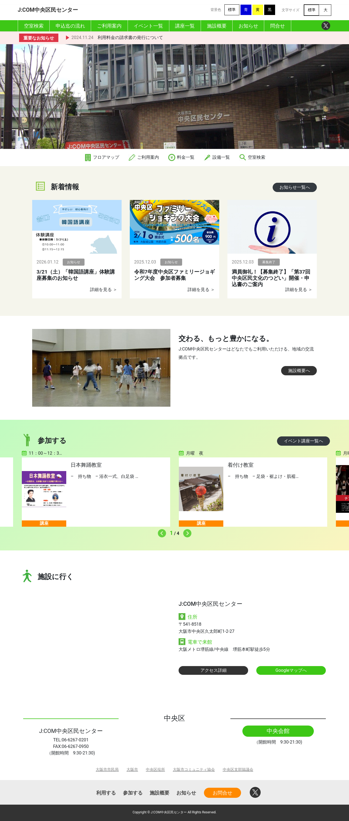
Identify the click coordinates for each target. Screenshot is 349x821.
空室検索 (252, 157)
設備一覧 (216, 157)
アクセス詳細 (213, 670)
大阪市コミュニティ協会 (194, 769)
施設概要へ (299, 370)
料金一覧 (181, 157)
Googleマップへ (291, 670)
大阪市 (132, 769)
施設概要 (159, 793)
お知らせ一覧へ (294, 187)
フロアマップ (101, 157)
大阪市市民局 (107, 769)
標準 (232, 9)
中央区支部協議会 (238, 769)
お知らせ (186, 793)
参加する (133, 793)
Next (186, 532)
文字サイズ (290, 10)
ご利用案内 (143, 157)
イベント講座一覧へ (303, 441)
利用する (106, 793)
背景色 (215, 10)
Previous (160, 532)
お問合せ (222, 793)
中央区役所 (155, 769)
